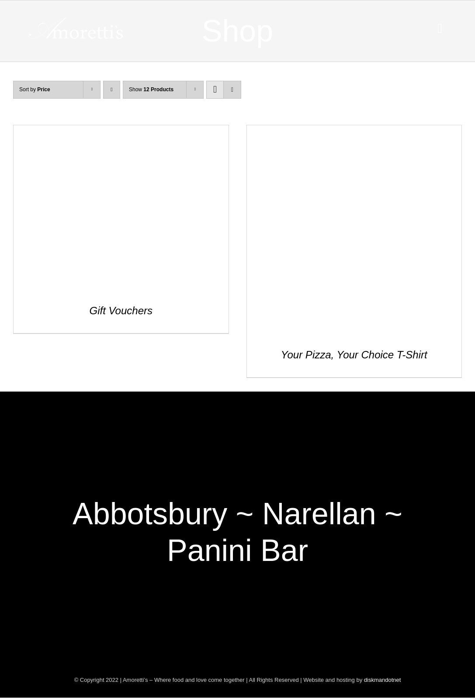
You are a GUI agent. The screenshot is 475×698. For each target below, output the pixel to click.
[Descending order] (111, 90)
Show (151, 89)
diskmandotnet (382, 680)
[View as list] (232, 89)
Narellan (319, 514)
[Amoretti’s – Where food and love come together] (77, 22)
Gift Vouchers (121, 310)
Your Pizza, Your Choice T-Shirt (354, 355)
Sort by (34, 89)
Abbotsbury (150, 514)
